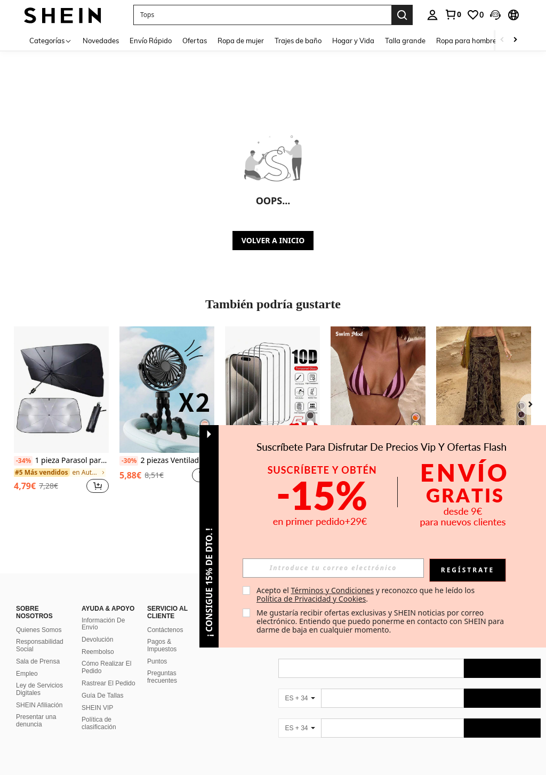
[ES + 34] (299, 698)
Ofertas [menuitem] (194, 40)
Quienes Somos (38, 630)
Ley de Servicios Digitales (39, 689)
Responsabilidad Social (39, 645)
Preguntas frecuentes (162, 676)
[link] (452, 14)
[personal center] (432, 15)
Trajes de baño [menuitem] (298, 40)
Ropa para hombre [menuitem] (466, 40)
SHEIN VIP (97, 708)
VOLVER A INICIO (273, 240)
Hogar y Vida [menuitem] (353, 40)
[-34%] (23, 461)
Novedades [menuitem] (101, 40)
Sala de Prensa (38, 661)
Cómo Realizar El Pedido (106, 667)
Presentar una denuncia (36, 720)
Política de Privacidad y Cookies (311, 599)
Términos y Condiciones (332, 590)
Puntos (157, 661)
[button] (262, 15)
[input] (333, 568)
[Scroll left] (502, 40)
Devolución (97, 639)
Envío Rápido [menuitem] (151, 40)
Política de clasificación (99, 723)
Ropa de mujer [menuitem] (241, 40)
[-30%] (128, 461)
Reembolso (98, 652)
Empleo (27, 673)
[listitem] (61, 415)
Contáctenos (165, 630)
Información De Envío (103, 624)
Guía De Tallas (103, 695)
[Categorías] (50, 40)
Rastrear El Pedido (108, 683)
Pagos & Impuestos (161, 645)
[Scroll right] (515, 40)
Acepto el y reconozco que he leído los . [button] (366, 594)
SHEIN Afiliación (39, 705)
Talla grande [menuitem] (405, 40)
